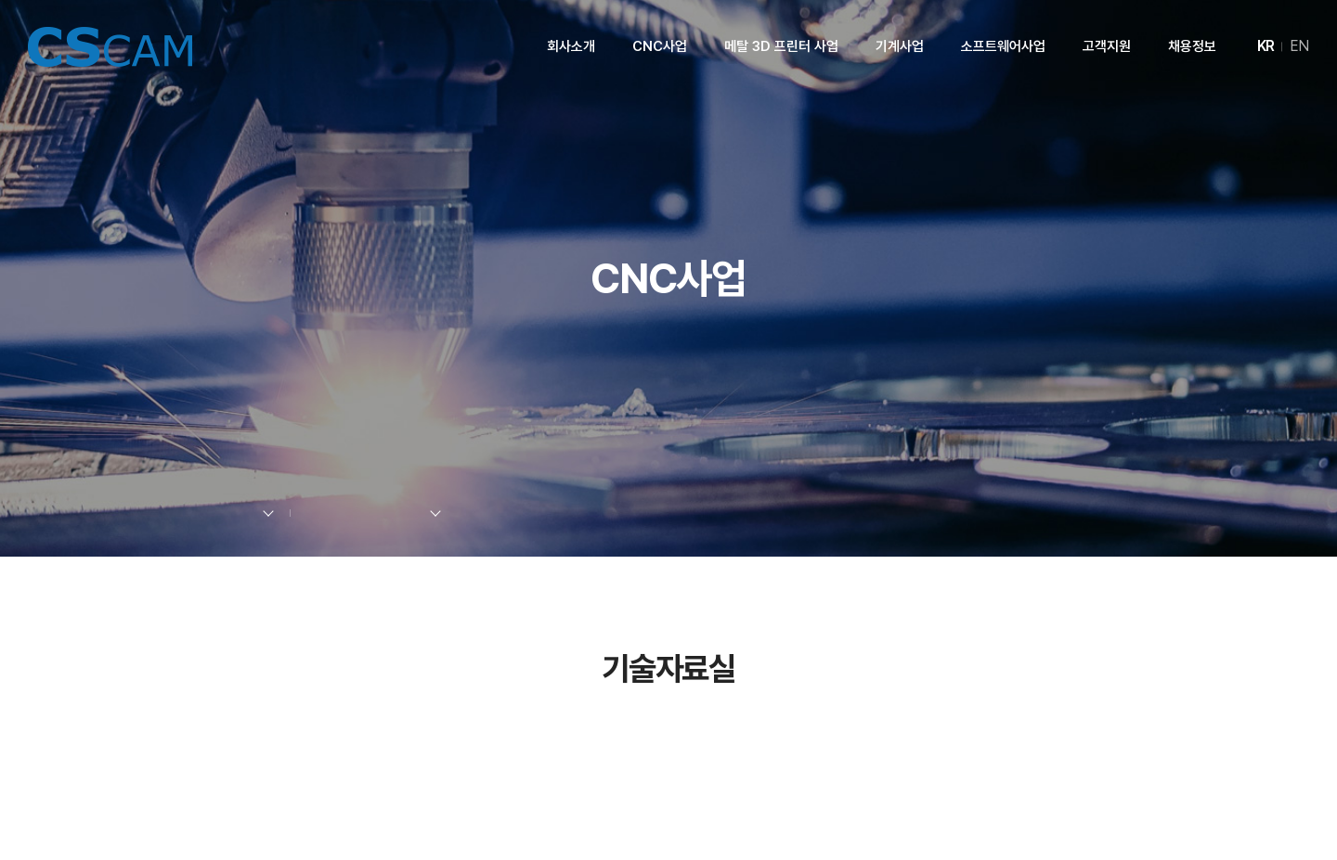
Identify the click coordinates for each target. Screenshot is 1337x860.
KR (1266, 46)
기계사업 (900, 46)
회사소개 (571, 46)
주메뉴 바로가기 (0, 0)
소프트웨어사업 (1003, 46)
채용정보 (1192, 46)
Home (117, 513)
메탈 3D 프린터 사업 (781, 46)
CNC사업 (659, 46)
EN (1299, 46)
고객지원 (1107, 46)
